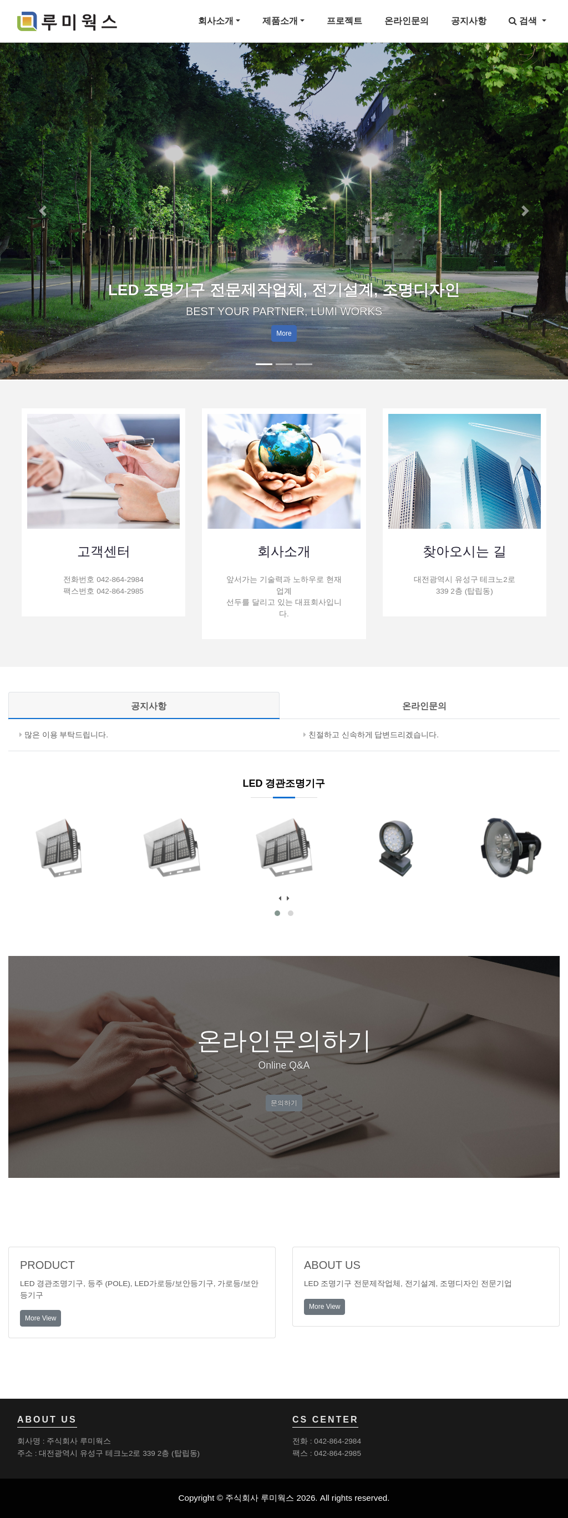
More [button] (283, 333)
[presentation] (279, 898)
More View (40, 1318)
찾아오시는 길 (464, 551)
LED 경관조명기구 (283, 783)
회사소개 (216, 21)
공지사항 (468, 21)
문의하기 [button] (284, 1103)
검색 (524, 21)
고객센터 (103, 551)
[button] (42, 211)
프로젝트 (344, 21)
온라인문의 (406, 21)
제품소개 (280, 21)
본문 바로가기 (0, 0)
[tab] (144, 706)
